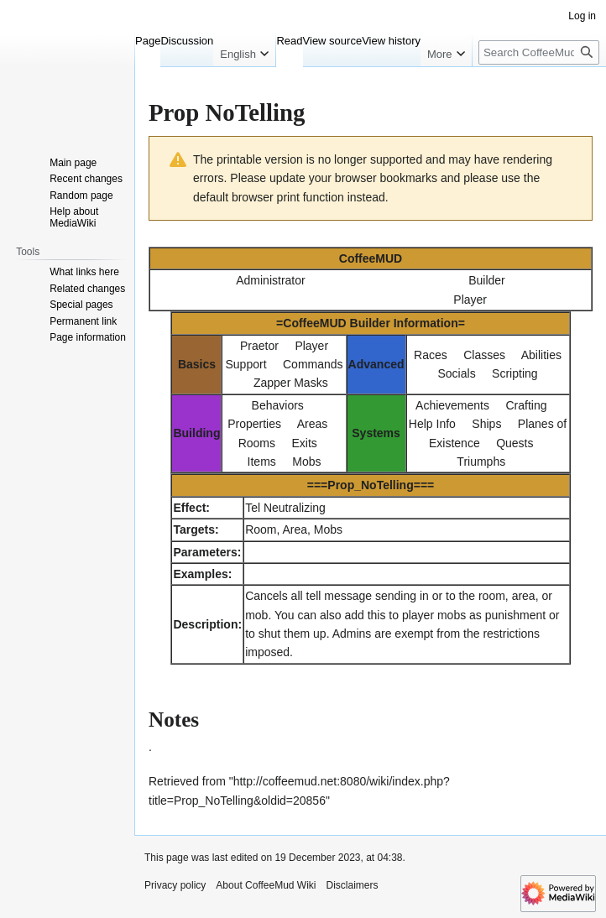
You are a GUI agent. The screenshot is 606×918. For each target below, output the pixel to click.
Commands (313, 364)
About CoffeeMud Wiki (266, 885)
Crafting (525, 405)
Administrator (270, 280)
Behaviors (278, 405)
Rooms (256, 443)
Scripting (514, 373)
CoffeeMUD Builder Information (370, 323)
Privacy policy (175, 885)
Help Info (432, 423)
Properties (254, 423)
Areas (312, 423)
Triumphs (481, 461)
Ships (486, 423)
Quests (514, 443)
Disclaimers (353, 885)
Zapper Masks (290, 382)
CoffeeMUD (370, 258)
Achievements (452, 405)
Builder (486, 280)
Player (470, 299)
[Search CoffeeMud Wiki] (538, 52)
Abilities (541, 355)
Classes (484, 355)
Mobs (306, 461)
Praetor (259, 345)
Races (430, 355)
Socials (457, 373)
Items (262, 461)
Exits (303, 443)
